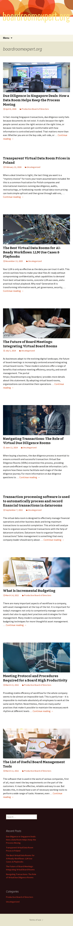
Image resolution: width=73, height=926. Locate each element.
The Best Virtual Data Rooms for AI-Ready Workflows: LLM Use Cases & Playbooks (32, 252)
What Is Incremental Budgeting (29, 591)
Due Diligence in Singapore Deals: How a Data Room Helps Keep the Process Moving (36, 100)
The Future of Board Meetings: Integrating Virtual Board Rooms (30, 344)
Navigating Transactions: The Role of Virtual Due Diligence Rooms (33, 441)
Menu (6, 38)
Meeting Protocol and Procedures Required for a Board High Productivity (35, 678)
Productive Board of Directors (35, 109)
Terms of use (35, 919)
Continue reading (13, 196)
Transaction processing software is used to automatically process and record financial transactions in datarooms (36, 501)
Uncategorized (33, 167)
